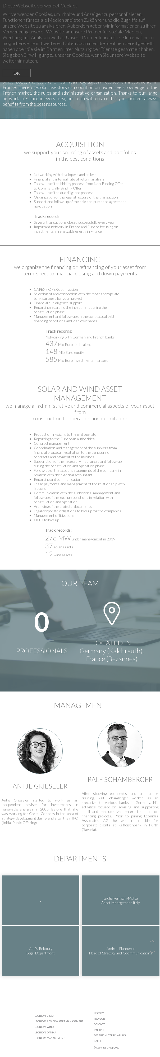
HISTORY (99, 1013)
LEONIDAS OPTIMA (45, 1032)
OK (16, 73)
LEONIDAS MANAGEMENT (49, 1038)
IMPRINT (99, 1029)
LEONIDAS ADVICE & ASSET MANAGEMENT (58, 1021)
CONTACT (99, 1024)
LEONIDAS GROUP (44, 1015)
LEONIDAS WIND (44, 1026)
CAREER (98, 1041)
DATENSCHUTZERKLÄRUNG (110, 1035)
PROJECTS (99, 1018)
